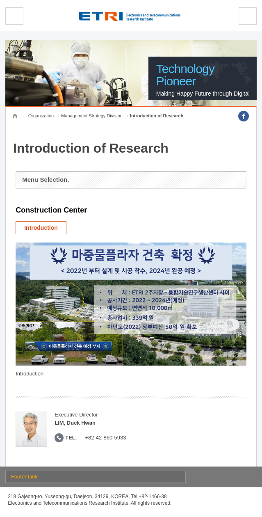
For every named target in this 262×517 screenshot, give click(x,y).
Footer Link (24, 477)
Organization (41, 115)
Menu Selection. (45, 179)
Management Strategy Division (92, 115)
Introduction (41, 227)
